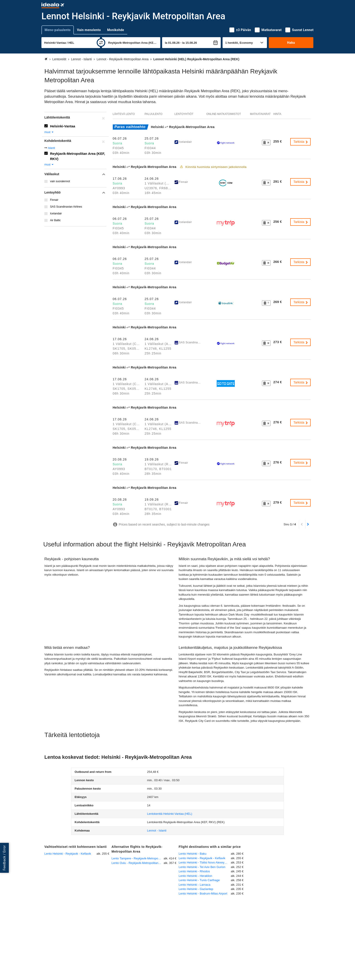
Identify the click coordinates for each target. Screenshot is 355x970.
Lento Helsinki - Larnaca (194, 884)
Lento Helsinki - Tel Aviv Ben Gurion (202, 867)
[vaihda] (101, 42)
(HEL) (169, 813)
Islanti (51, 148)
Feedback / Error (4, 858)
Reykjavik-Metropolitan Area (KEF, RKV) (77, 156)
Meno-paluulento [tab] (58, 30)
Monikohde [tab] (115, 30)
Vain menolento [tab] (89, 30)
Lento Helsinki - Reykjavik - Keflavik (67, 853)
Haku (291, 42)
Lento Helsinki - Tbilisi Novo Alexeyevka (205, 862)
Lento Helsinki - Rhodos (194, 871)
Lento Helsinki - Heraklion (195, 876)
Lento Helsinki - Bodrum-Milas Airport (203, 893)
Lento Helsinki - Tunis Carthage (199, 880)
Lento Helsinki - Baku (192, 853)
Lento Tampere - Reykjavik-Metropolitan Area (138, 858)
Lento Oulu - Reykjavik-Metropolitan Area (138, 863)
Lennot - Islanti (156, 830)
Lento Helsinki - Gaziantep (196, 889)
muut (49, 132)
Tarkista (300, 141)
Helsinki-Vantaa (62, 126)
